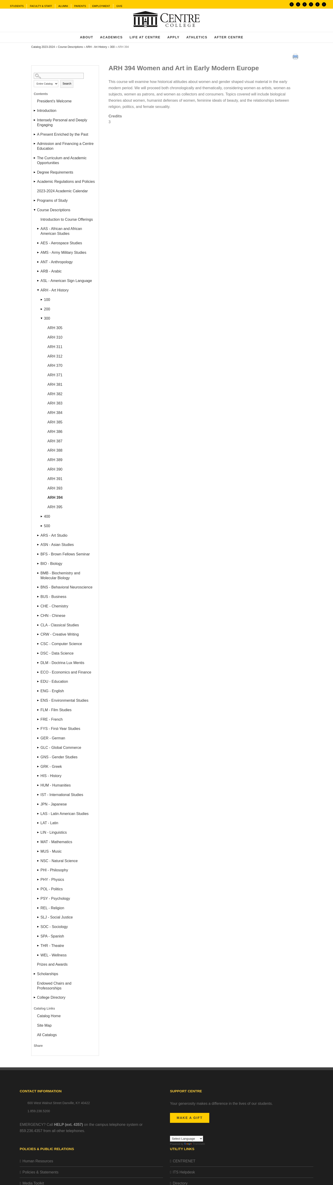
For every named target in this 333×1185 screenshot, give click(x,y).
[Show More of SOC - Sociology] (38, 927)
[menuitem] (17, 6)
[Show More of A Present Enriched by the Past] (35, 134)
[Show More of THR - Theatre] (38, 946)
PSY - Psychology (55, 898)
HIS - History (51, 776)
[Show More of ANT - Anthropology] (38, 262)
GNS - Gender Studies (58, 757)
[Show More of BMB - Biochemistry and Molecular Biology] (38, 573)
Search (66, 83)
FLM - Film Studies (55, 710)
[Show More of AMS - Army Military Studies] (38, 252)
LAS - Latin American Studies (64, 814)
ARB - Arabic (51, 271)
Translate (194, 1143)
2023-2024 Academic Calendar (62, 191)
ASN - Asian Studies (57, 545)
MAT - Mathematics (56, 842)
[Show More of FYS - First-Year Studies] (38, 729)
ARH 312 (54, 356)
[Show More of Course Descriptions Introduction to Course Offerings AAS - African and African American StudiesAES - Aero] (35, 210)
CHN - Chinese (52, 616)
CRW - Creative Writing (59, 634)
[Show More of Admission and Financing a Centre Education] (35, 144)
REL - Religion (52, 908)
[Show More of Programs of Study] (35, 200)
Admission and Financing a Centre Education (65, 146)
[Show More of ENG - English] (38, 691)
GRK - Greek (51, 767)
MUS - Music (51, 851)
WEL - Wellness (53, 955)
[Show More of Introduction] (35, 111)
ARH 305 (54, 328)
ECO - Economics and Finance (65, 672)
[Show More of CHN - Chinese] (38, 616)
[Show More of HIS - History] (38, 776)
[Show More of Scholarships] (35, 974)
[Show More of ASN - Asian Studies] (38, 545)
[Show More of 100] (42, 300)
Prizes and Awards (52, 964)
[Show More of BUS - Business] (38, 597)
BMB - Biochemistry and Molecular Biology (60, 575)
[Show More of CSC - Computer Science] (38, 644)
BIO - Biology (51, 564)
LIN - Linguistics (53, 832)
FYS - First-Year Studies (60, 729)
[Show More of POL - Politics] (38, 889)
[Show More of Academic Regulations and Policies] (35, 182)
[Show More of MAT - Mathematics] (38, 842)
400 (47, 516)
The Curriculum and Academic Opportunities (61, 160)
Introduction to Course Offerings (66, 219)
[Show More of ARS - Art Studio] (38, 535)
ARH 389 (54, 460)
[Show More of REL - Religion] (38, 908)
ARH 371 (54, 375)
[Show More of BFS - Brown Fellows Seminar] (38, 554)
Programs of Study (52, 200)
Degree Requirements (55, 172)
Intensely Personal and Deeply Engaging (62, 122)
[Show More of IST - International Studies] (38, 795)
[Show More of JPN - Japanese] (38, 804)
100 (47, 300)
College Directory (51, 997)
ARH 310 (54, 337)
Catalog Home (49, 1016)
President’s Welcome (54, 101)
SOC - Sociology (54, 927)
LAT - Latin (49, 823)
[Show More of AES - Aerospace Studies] (38, 243)
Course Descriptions (70, 47)
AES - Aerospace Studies (61, 243)
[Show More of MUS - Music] (38, 851)
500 (47, 526)
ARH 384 (54, 413)
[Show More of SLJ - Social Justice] (38, 917)
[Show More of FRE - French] (38, 719)
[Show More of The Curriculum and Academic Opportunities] (35, 158)
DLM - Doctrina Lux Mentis (62, 663)
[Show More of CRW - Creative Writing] (38, 634)
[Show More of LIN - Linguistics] (38, 832)
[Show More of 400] (42, 516)
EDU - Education (54, 681)
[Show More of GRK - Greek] (38, 767)
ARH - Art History (96, 47)
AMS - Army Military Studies (63, 252)
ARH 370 (54, 365)
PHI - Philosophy (54, 870)
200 (47, 309)
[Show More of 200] (42, 309)
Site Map (44, 1025)
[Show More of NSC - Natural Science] (38, 861)
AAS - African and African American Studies (61, 231)
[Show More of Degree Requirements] (35, 172)
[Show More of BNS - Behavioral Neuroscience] (38, 587)
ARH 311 (54, 347)
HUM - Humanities (55, 785)
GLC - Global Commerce (60, 748)
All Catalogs (47, 1035)
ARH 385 (54, 422)
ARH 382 (54, 394)
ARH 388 (54, 450)
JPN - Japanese (53, 804)
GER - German (52, 738)
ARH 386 (54, 432)
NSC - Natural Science (59, 861)
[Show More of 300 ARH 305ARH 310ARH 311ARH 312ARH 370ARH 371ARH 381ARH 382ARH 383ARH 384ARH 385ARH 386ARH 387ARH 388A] (42, 318)
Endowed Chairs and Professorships (54, 985)
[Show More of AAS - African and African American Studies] (38, 229)
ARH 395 (54, 507)
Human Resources (37, 1161)
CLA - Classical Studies (59, 625)
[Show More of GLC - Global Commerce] (38, 748)
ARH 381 (54, 384)
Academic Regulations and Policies (66, 182)
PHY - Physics (52, 880)
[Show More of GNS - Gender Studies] (38, 757)
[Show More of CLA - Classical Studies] (38, 625)
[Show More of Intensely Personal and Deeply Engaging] (35, 120)
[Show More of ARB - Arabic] (38, 271)
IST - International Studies (61, 795)
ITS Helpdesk (184, 1172)
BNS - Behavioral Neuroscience (66, 587)
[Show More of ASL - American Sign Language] (38, 281)
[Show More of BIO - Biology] (38, 564)
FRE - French (51, 719)
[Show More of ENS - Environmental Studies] (38, 700)
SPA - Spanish (52, 936)
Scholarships (47, 974)
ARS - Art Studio (54, 535)
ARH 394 (55, 497)
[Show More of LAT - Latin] (38, 823)
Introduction (46, 111)
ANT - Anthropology (56, 262)
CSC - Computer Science (61, 644)
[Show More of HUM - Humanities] (38, 785)
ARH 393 (54, 488)
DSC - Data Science (57, 653)
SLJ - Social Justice (56, 917)
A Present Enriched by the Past (62, 134)
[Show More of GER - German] (38, 738)
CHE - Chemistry (54, 606)
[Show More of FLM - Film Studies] (38, 710)
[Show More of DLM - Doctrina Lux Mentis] (38, 663)
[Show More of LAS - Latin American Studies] (38, 814)
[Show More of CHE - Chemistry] (38, 606)
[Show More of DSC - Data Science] (38, 653)
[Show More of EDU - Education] (38, 681)
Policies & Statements (40, 1172)
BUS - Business (53, 597)
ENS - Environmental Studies (64, 700)
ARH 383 (54, 403)
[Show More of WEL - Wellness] (38, 955)
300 (112, 47)
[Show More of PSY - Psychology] (38, 898)
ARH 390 (54, 469)
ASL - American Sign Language (66, 281)
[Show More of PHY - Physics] (38, 880)
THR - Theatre (52, 946)
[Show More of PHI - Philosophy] (38, 870)
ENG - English (52, 691)
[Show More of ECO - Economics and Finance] (38, 672)
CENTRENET (184, 1161)
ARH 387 (54, 441)
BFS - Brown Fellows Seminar (65, 554)
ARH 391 (54, 479)
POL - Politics (51, 889)
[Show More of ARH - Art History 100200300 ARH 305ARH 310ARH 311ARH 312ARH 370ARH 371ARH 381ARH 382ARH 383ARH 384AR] (38, 290)
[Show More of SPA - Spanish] (38, 936)
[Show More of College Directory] (35, 997)
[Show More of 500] (42, 526)
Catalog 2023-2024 (43, 47)
